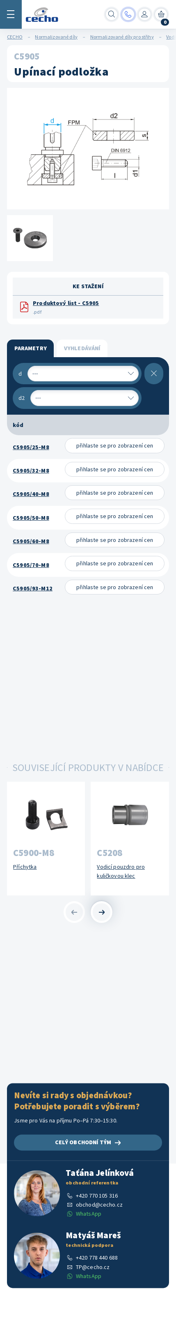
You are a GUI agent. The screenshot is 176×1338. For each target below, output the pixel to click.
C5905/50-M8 (31, 517)
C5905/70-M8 (31, 565)
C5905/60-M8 (31, 541)
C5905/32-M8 (31, 470)
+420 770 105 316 (97, 1195)
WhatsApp (88, 1214)
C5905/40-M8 (31, 494)
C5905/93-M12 (33, 588)
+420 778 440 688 (97, 1258)
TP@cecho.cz (93, 1267)
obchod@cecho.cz (99, 1204)
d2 (21, 398)
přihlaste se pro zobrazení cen (114, 445)
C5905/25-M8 (31, 447)
